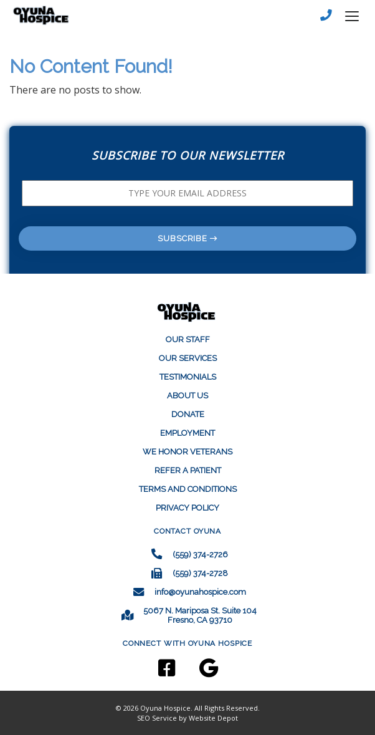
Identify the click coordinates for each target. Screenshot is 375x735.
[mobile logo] (43, 15)
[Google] (202, 672)
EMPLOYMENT (187, 433)
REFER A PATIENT (187, 470)
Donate (187, 414)
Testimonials (187, 377)
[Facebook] (172, 672)
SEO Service (157, 718)
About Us (187, 395)
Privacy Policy (187, 507)
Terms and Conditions (188, 489)
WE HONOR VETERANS (187, 451)
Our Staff (188, 339)
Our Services (188, 358)
